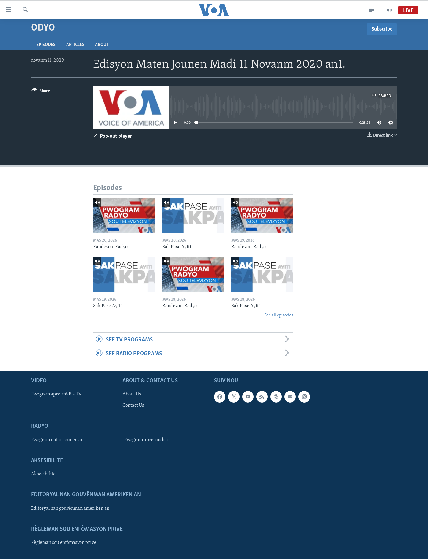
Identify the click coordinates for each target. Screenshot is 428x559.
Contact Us (133, 405)
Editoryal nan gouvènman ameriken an (70, 508)
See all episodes (278, 315)
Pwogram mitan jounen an (57, 439)
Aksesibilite (43, 474)
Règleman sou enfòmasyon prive (63, 542)
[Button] (40, 92)
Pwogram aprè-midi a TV (56, 394)
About (102, 44)
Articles (75, 44)
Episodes (46, 44)
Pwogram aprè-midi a (146, 439)
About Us (131, 394)
